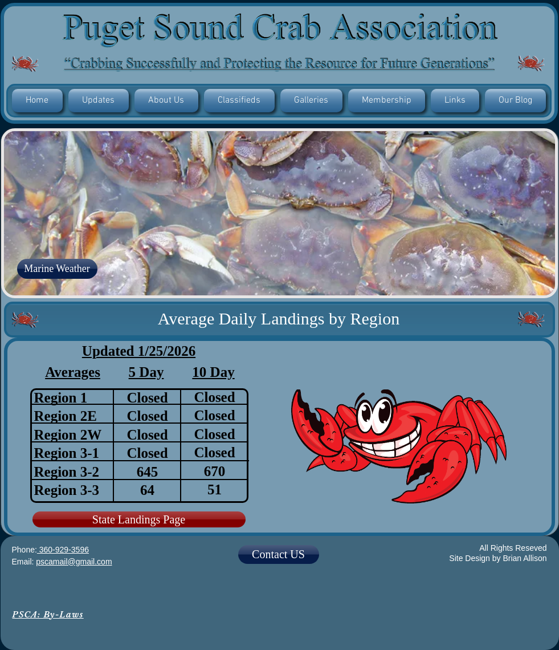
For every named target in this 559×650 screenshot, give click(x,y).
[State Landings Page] (139, 519)
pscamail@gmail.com (74, 561)
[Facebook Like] (279, 603)
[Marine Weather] (57, 269)
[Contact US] (278, 554)
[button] (99, 100)
